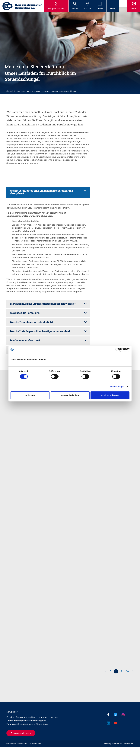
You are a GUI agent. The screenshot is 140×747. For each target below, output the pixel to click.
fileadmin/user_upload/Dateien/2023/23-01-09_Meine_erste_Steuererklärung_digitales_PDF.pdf (47, 8)
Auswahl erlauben (70, 395)
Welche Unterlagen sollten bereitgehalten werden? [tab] (40, 331)
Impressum (128, 744)
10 (127, 671)
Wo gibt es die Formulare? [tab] (25, 313)
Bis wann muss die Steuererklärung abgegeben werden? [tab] (42, 303)
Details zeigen (117, 386)
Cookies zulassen (110, 395)
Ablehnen (30, 395)
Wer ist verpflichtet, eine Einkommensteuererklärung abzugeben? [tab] (41, 192)
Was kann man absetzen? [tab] (25, 340)
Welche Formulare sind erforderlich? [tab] (31, 322)
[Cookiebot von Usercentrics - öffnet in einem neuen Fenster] (117, 350)
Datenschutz (116, 744)
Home (107, 744)
